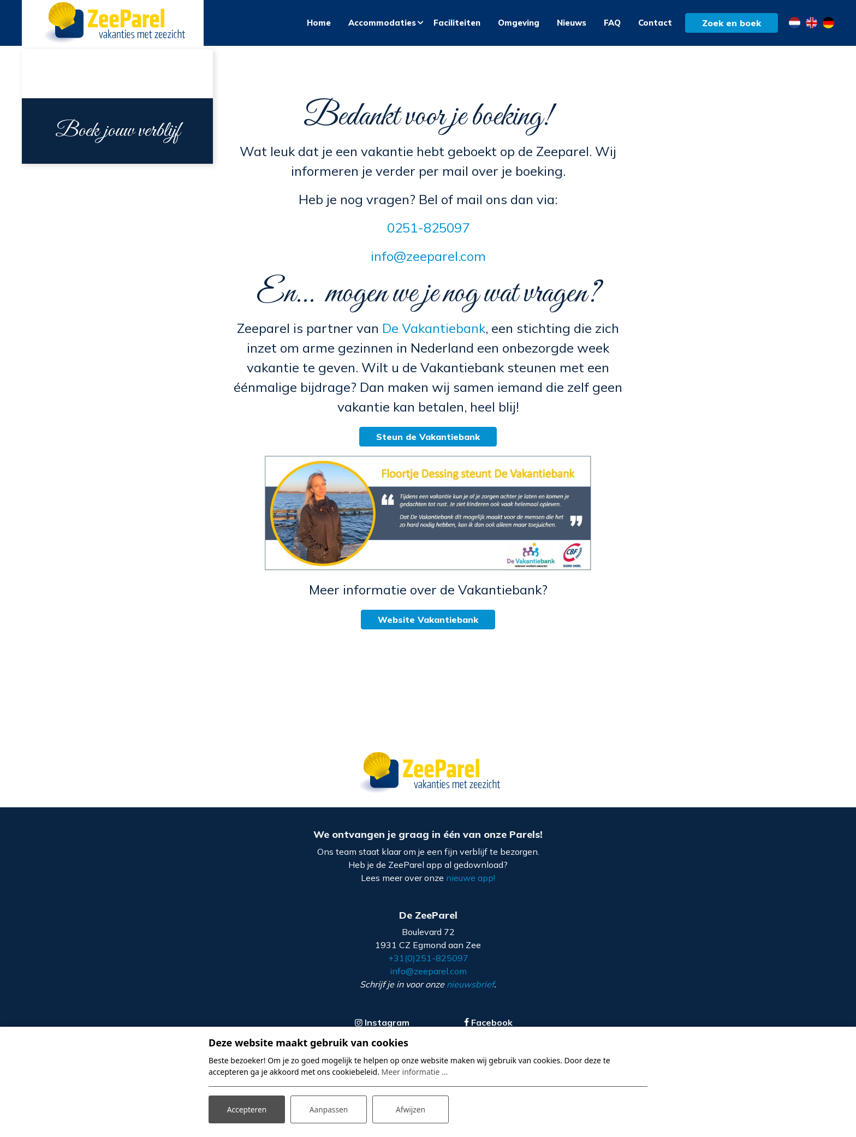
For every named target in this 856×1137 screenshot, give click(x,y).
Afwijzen (410, 1109)
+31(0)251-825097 (428, 961)
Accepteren (247, 1109)
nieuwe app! (470, 881)
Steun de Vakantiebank (428, 439)
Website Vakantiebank (428, 622)
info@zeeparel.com (428, 259)
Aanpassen (328, 1109)
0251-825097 (428, 231)
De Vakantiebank (433, 331)
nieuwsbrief (470, 988)
